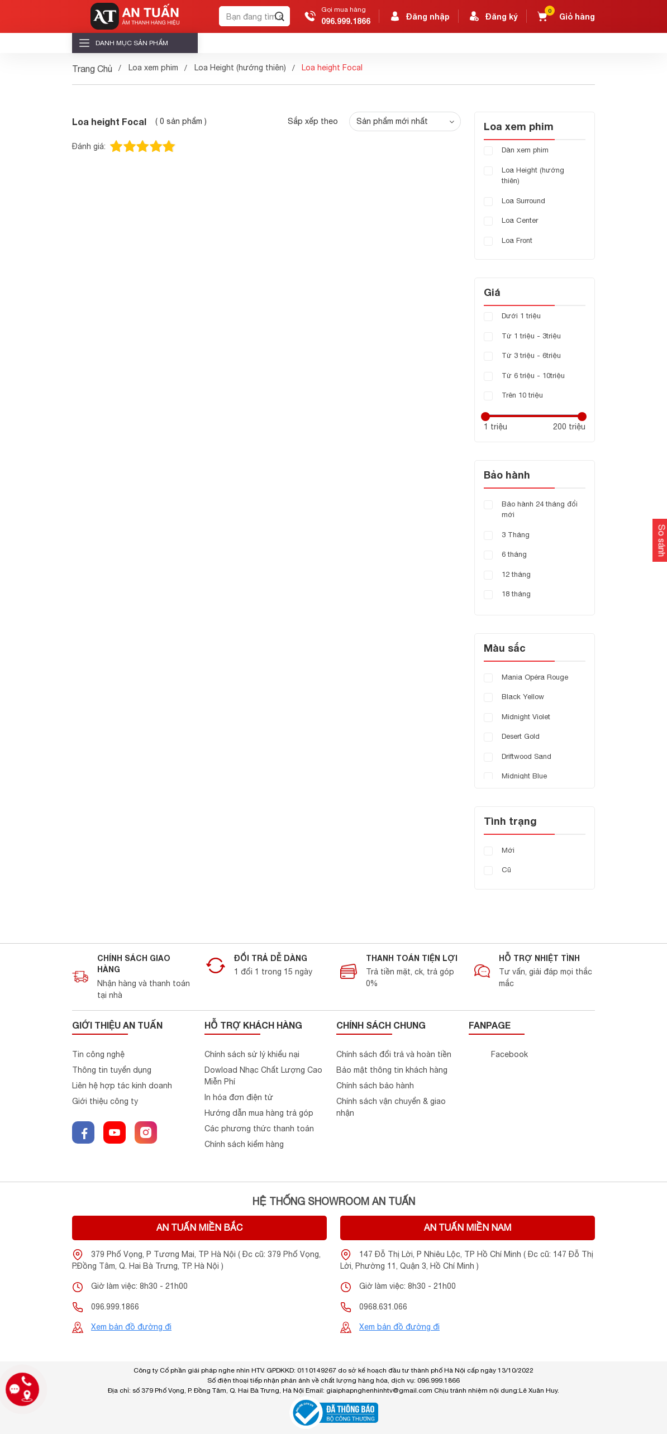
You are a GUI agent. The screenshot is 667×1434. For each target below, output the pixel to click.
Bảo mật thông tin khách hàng (391, 1069)
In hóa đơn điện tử (238, 1097)
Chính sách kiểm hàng (244, 1144)
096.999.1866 (345, 21)
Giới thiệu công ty (105, 1101)
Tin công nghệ (98, 1054)
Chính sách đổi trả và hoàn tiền (393, 1054)
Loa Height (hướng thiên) (240, 67)
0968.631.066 (383, 1306)
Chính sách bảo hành (375, 1085)
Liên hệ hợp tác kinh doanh (122, 1085)
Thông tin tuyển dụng (111, 1069)
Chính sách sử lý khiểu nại (251, 1054)
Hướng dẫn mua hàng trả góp (258, 1112)
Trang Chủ (92, 69)
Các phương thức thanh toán (259, 1128)
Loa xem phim (153, 67)
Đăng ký (493, 16)
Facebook (509, 1054)
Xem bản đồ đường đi (131, 1326)
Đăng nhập (419, 16)
